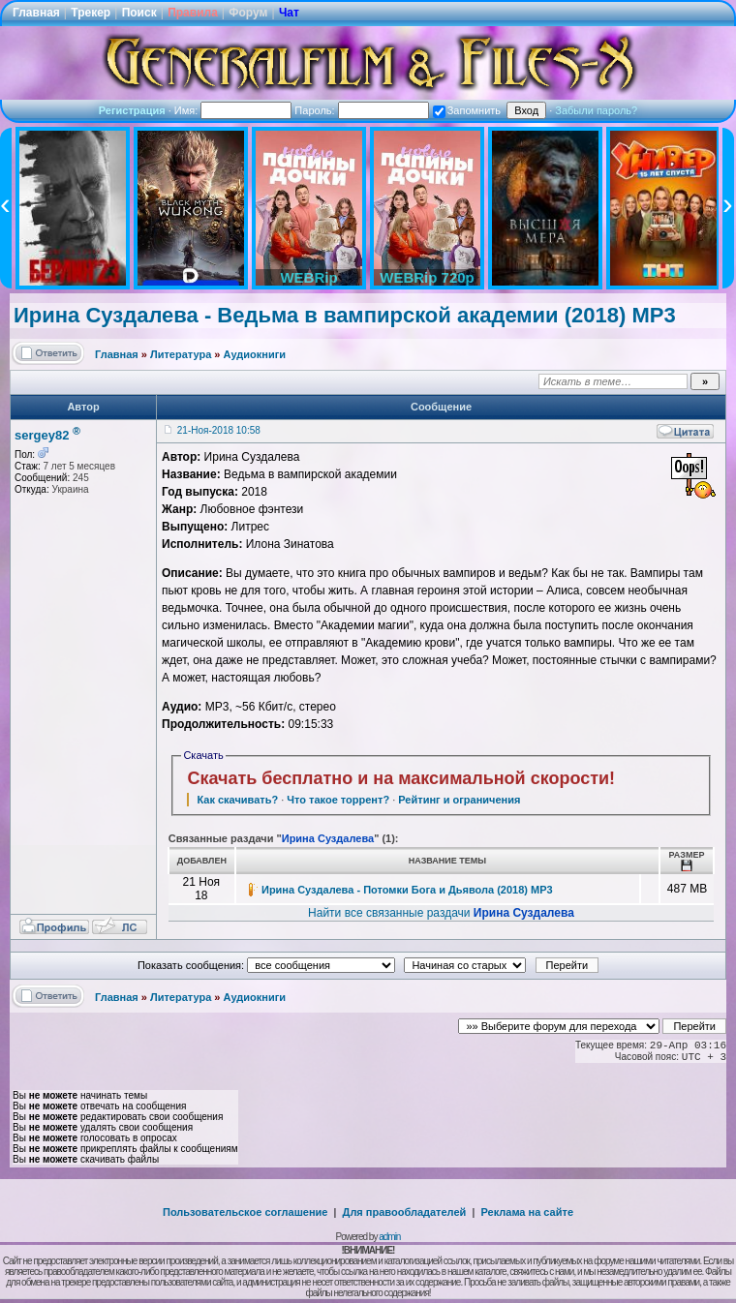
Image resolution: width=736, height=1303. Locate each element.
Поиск (139, 12)
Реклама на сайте (526, 1212)
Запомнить (467, 110)
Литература (180, 354)
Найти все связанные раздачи (441, 913)
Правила (193, 12)
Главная (36, 12)
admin (389, 1236)
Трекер (90, 12)
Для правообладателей (405, 1212)
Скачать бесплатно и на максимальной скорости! (401, 778)
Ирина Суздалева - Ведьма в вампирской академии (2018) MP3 (345, 315)
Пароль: (361, 110)
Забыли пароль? (596, 110)
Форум (248, 12)
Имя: (233, 110)
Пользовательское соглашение (245, 1212)
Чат (289, 12)
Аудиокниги (255, 354)
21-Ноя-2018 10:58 (219, 430)
